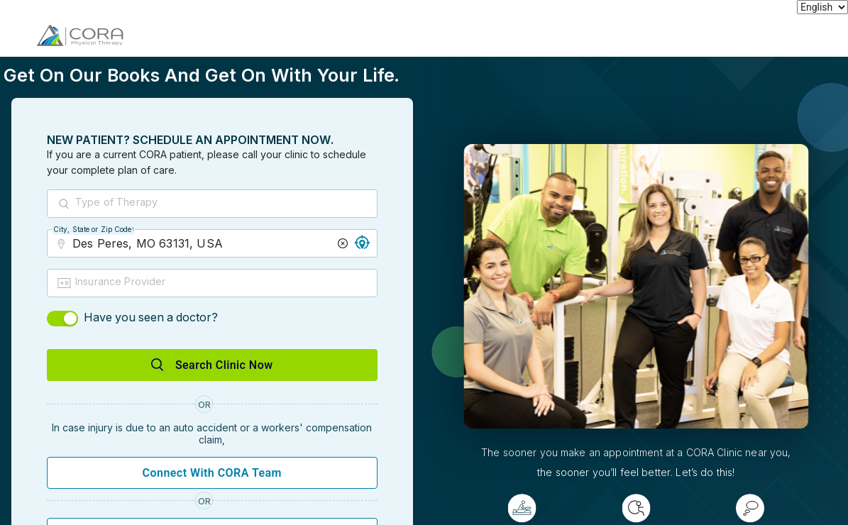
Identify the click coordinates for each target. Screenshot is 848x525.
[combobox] (225, 204)
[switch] (62, 318)
